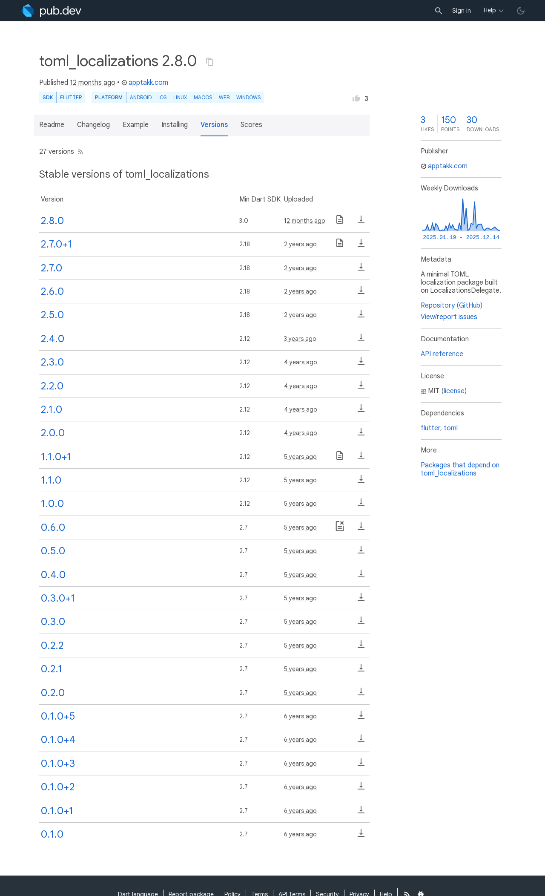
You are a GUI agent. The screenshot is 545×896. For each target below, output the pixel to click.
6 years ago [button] (300, 716)
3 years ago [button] (300, 339)
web (224, 97)
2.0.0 (53, 432)
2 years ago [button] (300, 244)
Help (490, 10)
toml (451, 428)
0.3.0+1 (58, 598)
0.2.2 (52, 645)
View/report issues (449, 317)
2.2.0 (52, 386)
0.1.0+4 (58, 739)
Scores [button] (251, 125)
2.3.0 (52, 362)
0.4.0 (53, 574)
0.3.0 (53, 621)
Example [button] (136, 125)
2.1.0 (51, 409)
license (454, 391)
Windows (248, 97)
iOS (162, 97)
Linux (180, 97)
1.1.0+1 (56, 456)
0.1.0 (52, 834)
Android (141, 97)
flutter (430, 428)
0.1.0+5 (58, 716)
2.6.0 (52, 291)
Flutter (71, 97)
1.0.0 (52, 503)
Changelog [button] (93, 125)
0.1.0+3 (58, 763)
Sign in (461, 10)
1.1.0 (51, 480)
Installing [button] (174, 125)
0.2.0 (53, 692)
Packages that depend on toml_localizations (460, 469)
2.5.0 (52, 314)
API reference (442, 354)
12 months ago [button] (92, 82)
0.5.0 (53, 551)
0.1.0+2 (58, 787)
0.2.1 (51, 669)
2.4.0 (52, 338)
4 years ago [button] (300, 362)
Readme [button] (51, 125)
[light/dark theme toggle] (521, 11)
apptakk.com (144, 82)
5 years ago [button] (300, 457)
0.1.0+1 (57, 810)
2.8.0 (52, 220)
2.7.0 (51, 268)
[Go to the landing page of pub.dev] (51, 10)
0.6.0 (53, 527)
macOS (203, 97)
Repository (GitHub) (451, 305)
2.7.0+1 (56, 244)
